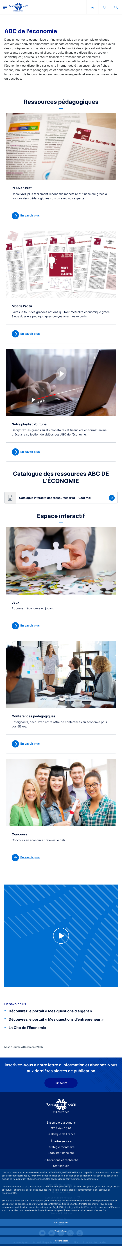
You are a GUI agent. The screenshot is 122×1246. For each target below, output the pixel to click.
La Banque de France (61, 1134)
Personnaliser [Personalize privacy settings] (61, 1240)
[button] (61, 498)
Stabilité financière (61, 1153)
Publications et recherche (61, 1160)
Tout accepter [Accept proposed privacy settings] (61, 1222)
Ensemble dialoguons (61, 1122)
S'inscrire (61, 1083)
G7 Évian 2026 (61, 1128)
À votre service (61, 1141)
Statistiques (61, 1166)
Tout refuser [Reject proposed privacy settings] (61, 1231)
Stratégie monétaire (61, 1147)
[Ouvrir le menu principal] (5, 7)
